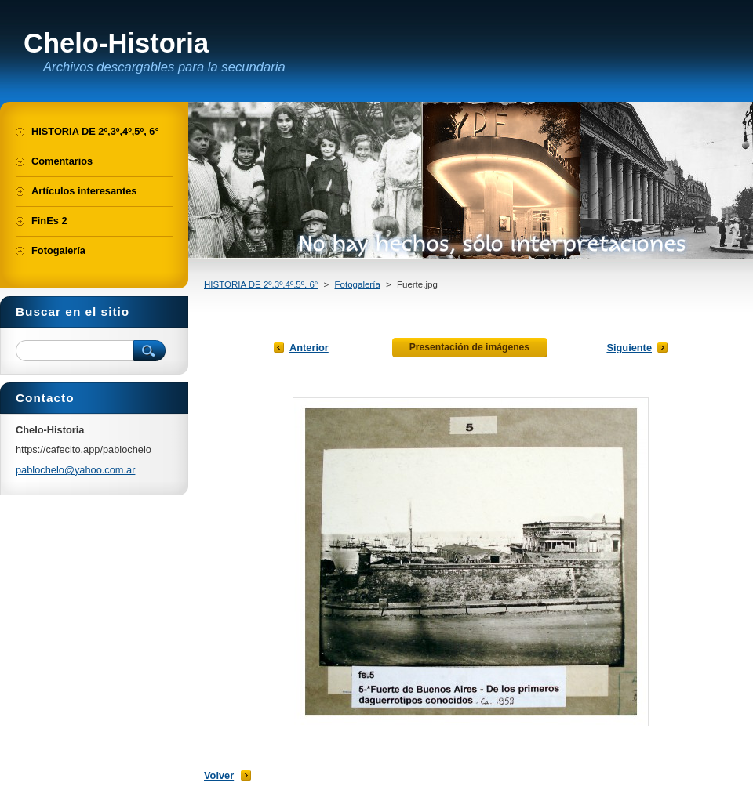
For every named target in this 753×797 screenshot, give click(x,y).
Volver (219, 775)
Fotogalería (357, 284)
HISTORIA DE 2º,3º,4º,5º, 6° (261, 284)
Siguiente (629, 347)
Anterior (309, 347)
